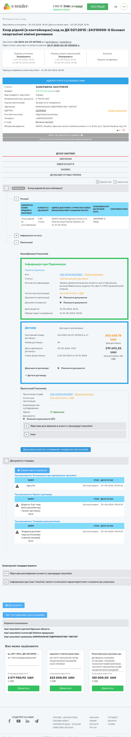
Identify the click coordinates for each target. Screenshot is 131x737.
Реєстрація (98, 6)
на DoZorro (66, 42)
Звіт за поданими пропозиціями (24, 614)
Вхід (79, 6)
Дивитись (24, 688)
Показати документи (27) (39, 419)
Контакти (94, 724)
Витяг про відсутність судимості (66, 135)
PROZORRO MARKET (61, 721)
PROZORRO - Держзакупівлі (65, 717)
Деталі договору (35, 375)
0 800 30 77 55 (61, 6)
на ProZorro (52, 42)
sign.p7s (31, 485)
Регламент (113, 717)
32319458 (41, 110)
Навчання (94, 717)
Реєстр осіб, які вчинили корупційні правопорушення (66, 139)
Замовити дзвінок (61, 9)
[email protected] (44, 122)
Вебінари (112, 721)
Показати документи (73, 297)
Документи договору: (37, 368)
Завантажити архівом (32, 470)
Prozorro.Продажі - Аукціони (67, 724)
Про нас (93, 727)
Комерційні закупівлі (63, 727)
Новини (92, 721)
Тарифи (111, 724)
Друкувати (13, 605)
